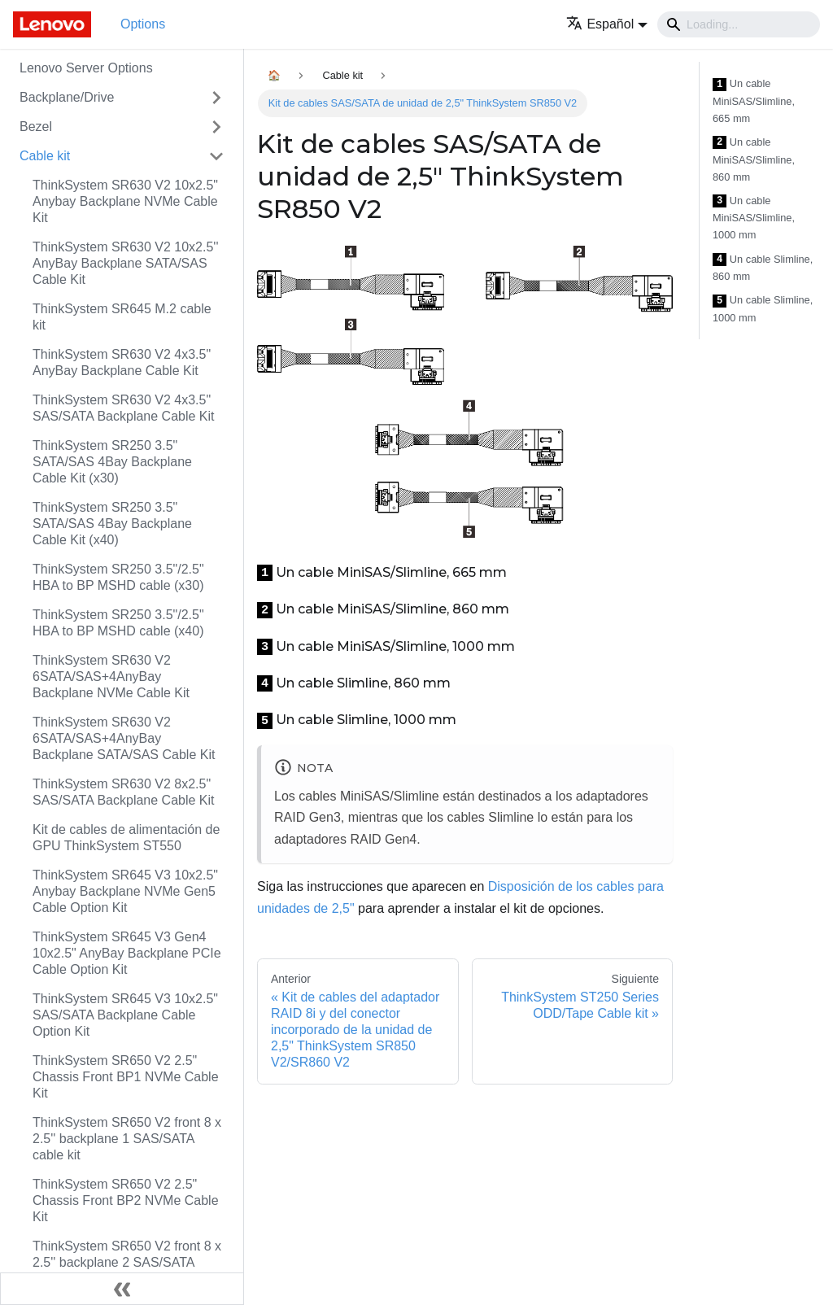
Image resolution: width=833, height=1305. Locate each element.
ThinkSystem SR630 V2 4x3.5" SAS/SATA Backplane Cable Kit (124, 408)
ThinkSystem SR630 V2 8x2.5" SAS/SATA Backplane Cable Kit (124, 792)
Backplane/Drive (67, 97)
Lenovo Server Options (86, 68)
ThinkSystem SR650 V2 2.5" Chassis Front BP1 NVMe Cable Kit (126, 1077)
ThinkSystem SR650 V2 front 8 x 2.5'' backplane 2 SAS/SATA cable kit (127, 1262)
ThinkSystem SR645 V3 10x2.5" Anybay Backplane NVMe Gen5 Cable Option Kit (125, 891)
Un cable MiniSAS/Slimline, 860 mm (754, 159)
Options (142, 24)
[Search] (738, 24)
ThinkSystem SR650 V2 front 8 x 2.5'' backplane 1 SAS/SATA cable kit (127, 1138)
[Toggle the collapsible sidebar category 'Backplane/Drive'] (216, 98)
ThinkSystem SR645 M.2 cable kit (122, 317)
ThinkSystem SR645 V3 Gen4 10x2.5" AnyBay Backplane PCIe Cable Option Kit (127, 953)
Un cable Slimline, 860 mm (763, 268)
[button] (607, 24)
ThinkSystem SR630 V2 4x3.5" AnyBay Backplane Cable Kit (122, 362)
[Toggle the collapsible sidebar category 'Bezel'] (216, 127)
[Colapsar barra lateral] (122, 1288)
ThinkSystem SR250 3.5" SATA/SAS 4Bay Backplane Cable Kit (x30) (112, 462)
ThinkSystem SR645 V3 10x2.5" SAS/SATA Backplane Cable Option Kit (125, 1015)
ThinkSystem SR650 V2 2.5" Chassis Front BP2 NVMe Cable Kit (126, 1200)
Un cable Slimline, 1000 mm (763, 309)
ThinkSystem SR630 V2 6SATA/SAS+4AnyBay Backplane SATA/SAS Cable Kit (124, 738)
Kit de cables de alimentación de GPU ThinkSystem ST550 (126, 838)
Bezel (36, 126)
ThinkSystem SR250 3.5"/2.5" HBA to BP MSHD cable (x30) (118, 577)
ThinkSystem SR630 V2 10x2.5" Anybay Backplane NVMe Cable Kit (125, 201)
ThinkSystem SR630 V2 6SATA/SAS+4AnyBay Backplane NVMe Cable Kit (111, 676)
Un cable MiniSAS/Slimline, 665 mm (754, 100)
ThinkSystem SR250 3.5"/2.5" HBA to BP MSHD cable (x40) (118, 623)
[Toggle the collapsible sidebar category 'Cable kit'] (216, 156)
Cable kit (45, 156)
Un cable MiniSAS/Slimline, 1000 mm (754, 218)
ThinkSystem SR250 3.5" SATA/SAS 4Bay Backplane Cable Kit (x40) (112, 523)
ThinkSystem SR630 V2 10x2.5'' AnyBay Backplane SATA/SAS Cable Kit (125, 263)
